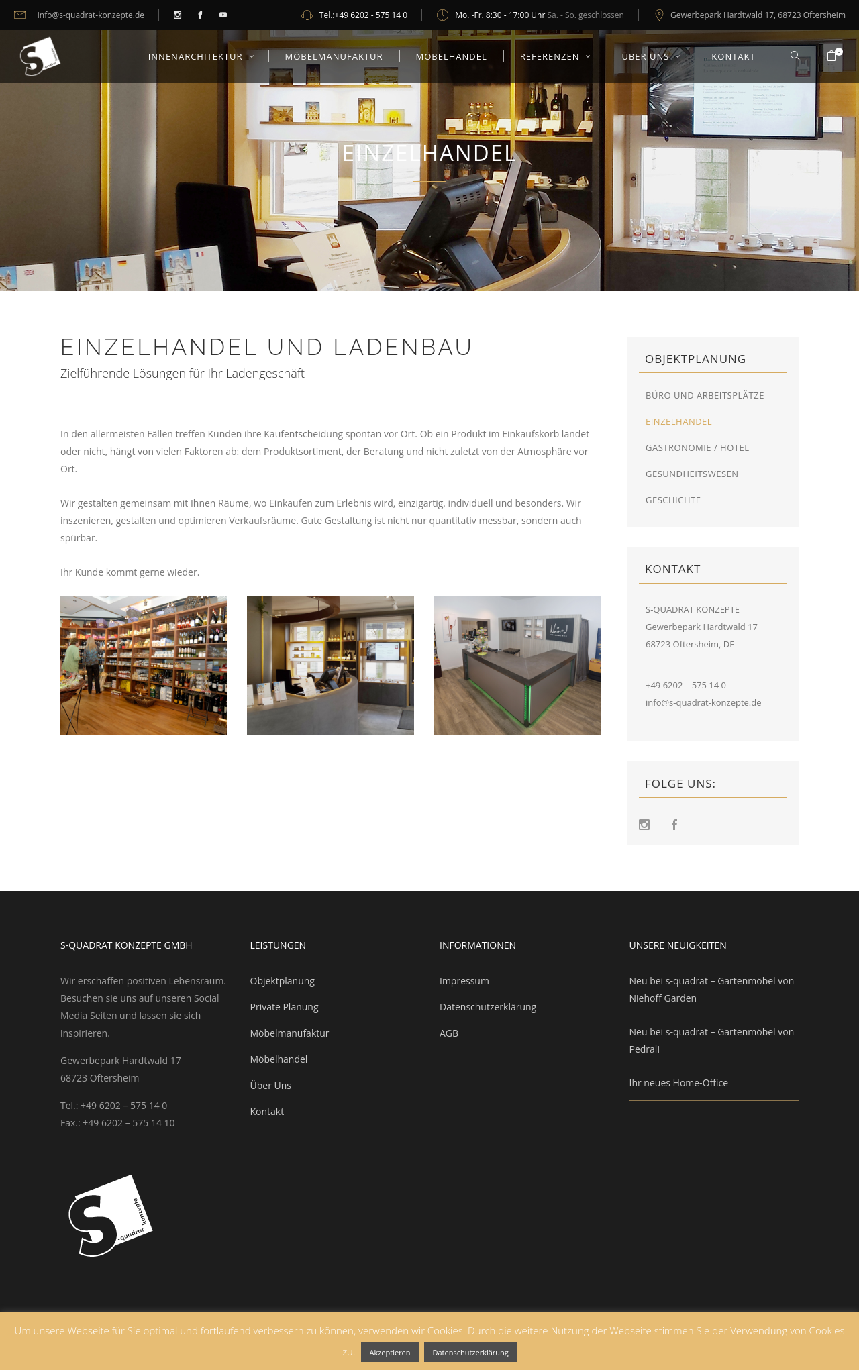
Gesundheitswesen (693, 474)
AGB (449, 1032)
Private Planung (284, 1006)
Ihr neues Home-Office (679, 1082)
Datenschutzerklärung (488, 1006)
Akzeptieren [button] (389, 1352)
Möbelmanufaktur (290, 1032)
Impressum (464, 980)
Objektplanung (282, 980)
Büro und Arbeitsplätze (705, 395)
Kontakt (267, 1111)
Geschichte (673, 500)
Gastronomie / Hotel (697, 447)
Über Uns (270, 1085)
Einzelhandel (679, 421)
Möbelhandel (279, 1059)
